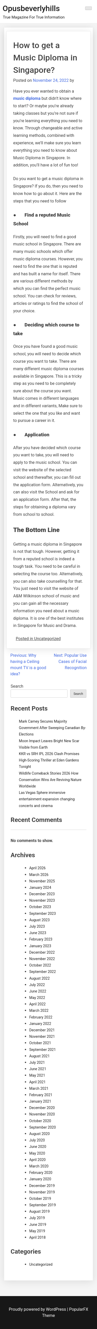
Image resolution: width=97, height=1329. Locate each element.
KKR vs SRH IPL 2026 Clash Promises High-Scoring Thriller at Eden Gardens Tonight (49, 760)
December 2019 (42, 1186)
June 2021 (37, 1069)
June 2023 (37, 933)
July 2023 (37, 926)
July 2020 (37, 1140)
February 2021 (40, 1095)
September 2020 (42, 1127)
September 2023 (42, 913)
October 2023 (40, 907)
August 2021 (39, 1056)
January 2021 (40, 1101)
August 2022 (39, 978)
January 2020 (40, 1179)
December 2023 (42, 894)
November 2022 (42, 959)
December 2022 (42, 952)
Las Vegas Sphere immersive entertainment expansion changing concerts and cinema (47, 799)
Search (17, 686)
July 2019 (37, 1218)
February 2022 (40, 1017)
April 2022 (37, 1004)
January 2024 (40, 887)
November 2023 (42, 900)
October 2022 (40, 965)
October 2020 (40, 1121)
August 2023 (39, 920)
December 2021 (42, 1030)
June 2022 (37, 991)
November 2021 (42, 1036)
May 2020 (37, 1153)
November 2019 (42, 1192)
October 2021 (40, 1043)
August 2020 (39, 1134)
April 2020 (37, 1160)
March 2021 (38, 1088)
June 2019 (37, 1224)
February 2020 (40, 1173)
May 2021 (37, 1075)
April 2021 (37, 1082)
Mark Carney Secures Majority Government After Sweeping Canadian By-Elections (52, 727)
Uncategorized (41, 1264)
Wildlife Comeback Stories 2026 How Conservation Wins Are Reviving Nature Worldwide (50, 779)
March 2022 (38, 1010)
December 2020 (42, 1108)
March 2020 (38, 1166)
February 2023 (40, 939)
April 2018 (37, 1237)
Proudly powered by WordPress (38, 1309)
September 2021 (42, 1050)
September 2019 (42, 1205)
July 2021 (37, 1062)
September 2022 (42, 972)
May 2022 (37, 998)
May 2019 (37, 1231)
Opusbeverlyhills (31, 8)
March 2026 (38, 875)
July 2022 (37, 985)
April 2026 (37, 868)
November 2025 (42, 881)
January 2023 (40, 946)
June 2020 (37, 1147)
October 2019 (40, 1199)
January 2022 (40, 1024)
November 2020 (42, 1114)
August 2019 (39, 1211)
